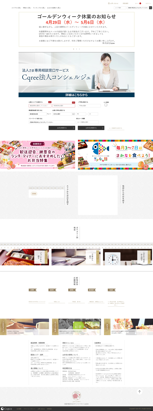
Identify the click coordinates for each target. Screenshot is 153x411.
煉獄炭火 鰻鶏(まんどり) (96, 301)
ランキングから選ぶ (39, 8)
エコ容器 (106, 102)
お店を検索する (62, 128)
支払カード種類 (80, 118)
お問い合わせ (114, 3)
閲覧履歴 (125, 3)
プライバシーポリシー (29, 409)
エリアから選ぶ (16, 8)
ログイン (148, 3)
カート (137, 3)
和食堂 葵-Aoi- (76, 301)
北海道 (34, 193)
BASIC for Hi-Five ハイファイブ (37, 301)
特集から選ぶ (27, 8)
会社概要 (19, 409)
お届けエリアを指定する (36, 102)
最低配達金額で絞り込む (36, 110)
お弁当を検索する (91, 128)
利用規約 (49, 409)
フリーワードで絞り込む (36, 118)
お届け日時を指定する (58, 110)
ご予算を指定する (83, 102)
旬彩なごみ (57, 301)
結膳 (5, 5)
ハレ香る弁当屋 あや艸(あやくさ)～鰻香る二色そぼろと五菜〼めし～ (116, 303)
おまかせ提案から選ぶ (54, 8)
